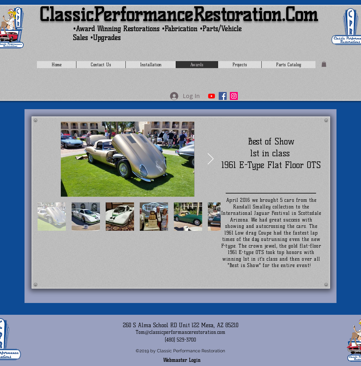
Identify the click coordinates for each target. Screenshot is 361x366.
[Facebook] (223, 96)
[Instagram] (234, 96)
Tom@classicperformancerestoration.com (180, 332)
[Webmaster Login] (182, 360)
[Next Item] (210, 159)
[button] (324, 64)
